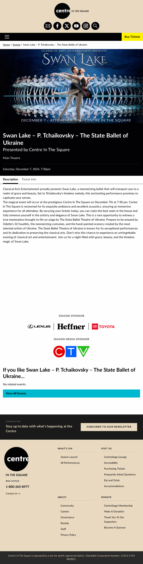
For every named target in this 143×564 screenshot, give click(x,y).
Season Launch (69, 457)
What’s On (65, 448)
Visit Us (106, 448)
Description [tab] (10, 179)
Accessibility (111, 463)
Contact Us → (13, 494)
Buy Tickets (132, 36)
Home (6, 45)
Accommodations (114, 486)
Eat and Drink (112, 480)
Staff (63, 529)
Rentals (65, 523)
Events (16, 45)
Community (67, 506)
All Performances (70, 463)
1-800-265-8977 (17, 486)
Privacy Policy (68, 535)
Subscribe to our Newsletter (109, 427)
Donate (106, 497)
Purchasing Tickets (114, 469)
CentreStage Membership (118, 506)
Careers (65, 511)
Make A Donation (114, 511)
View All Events (16, 393)
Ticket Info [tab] (29, 179)
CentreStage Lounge (115, 457)
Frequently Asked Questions (120, 474)
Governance (67, 517)
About (62, 497)
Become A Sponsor (115, 527)
